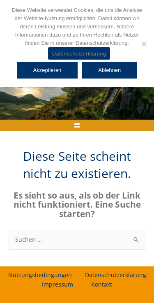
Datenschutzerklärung (115, 275)
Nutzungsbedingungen (40, 275)
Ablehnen (109, 70)
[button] (77, 125)
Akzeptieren (47, 70)
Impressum (57, 284)
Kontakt (101, 284)
